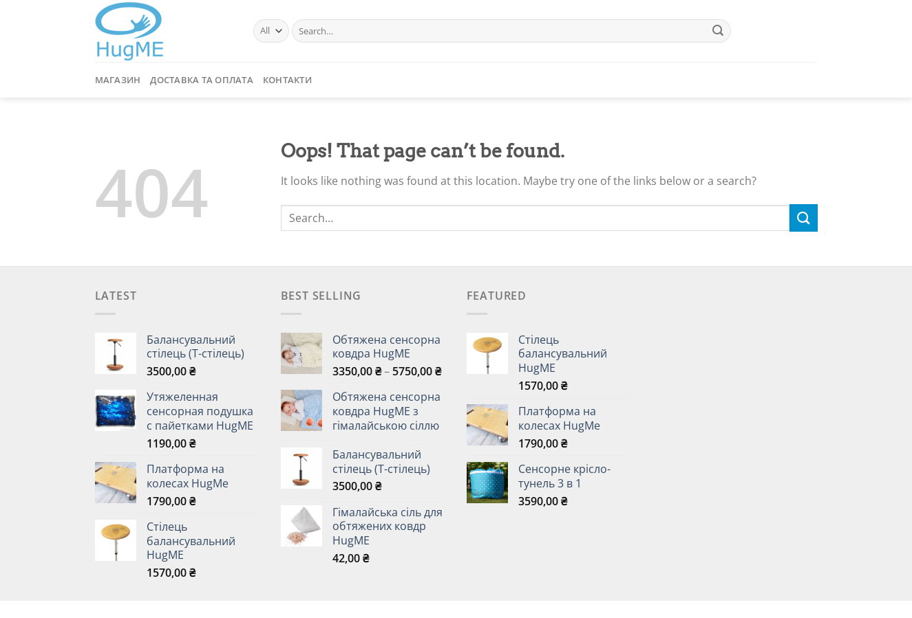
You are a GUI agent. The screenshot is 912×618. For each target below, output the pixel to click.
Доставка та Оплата (201, 80)
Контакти (287, 80)
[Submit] (718, 31)
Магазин (118, 80)
